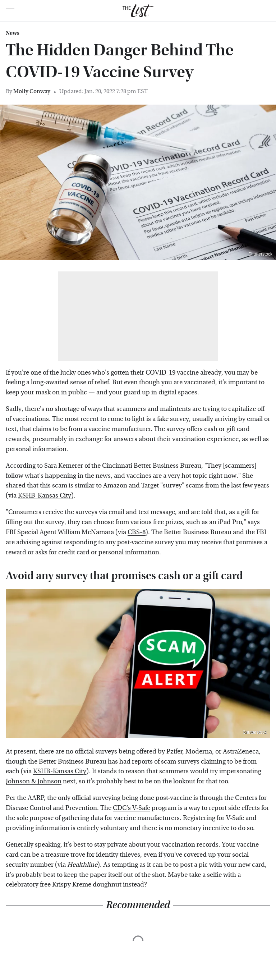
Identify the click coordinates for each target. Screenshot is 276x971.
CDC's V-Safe (131, 808)
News (12, 33)
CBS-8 (137, 532)
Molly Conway (31, 91)
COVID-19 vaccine (172, 372)
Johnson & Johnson (33, 781)
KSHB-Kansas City (44, 495)
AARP (36, 798)
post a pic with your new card (222, 865)
